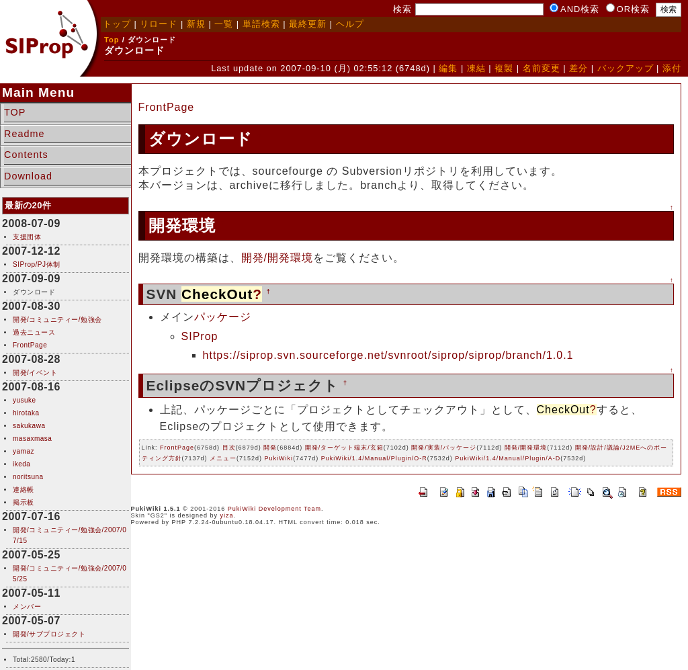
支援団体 (27, 237)
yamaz (23, 451)
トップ (117, 24)
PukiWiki (279, 458)
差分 (578, 68)
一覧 (223, 24)
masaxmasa (32, 438)
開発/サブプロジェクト (49, 634)
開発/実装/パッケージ (443, 447)
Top (112, 40)
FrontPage (30, 345)
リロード (158, 24)
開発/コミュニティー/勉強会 (57, 319)
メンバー (27, 606)
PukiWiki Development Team (274, 508)
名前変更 (541, 68)
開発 (270, 447)
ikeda (21, 464)
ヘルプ (350, 24)
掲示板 (23, 502)
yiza (227, 515)
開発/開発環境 (277, 257)
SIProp (199, 336)
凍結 (476, 68)
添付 (671, 68)
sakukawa (29, 425)
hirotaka (26, 413)
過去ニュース (34, 332)
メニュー (223, 458)
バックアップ (625, 68)
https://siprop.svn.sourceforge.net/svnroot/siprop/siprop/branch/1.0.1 (388, 355)
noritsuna (28, 476)
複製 (503, 68)
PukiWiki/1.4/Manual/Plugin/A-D (507, 458)
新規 (196, 24)
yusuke (24, 400)
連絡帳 (23, 489)
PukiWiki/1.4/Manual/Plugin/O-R (374, 458)
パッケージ (222, 317)
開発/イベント (35, 372)
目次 (229, 447)
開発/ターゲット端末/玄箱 (344, 447)
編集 (448, 68)
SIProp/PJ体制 (36, 264)
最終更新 (308, 24)
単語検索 (261, 24)
